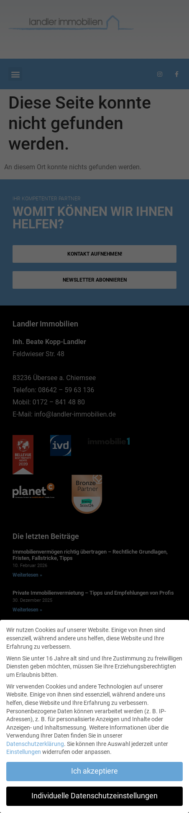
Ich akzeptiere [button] (94, 771)
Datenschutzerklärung (35, 744)
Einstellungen (23, 751)
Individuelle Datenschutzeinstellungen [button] (94, 796)
